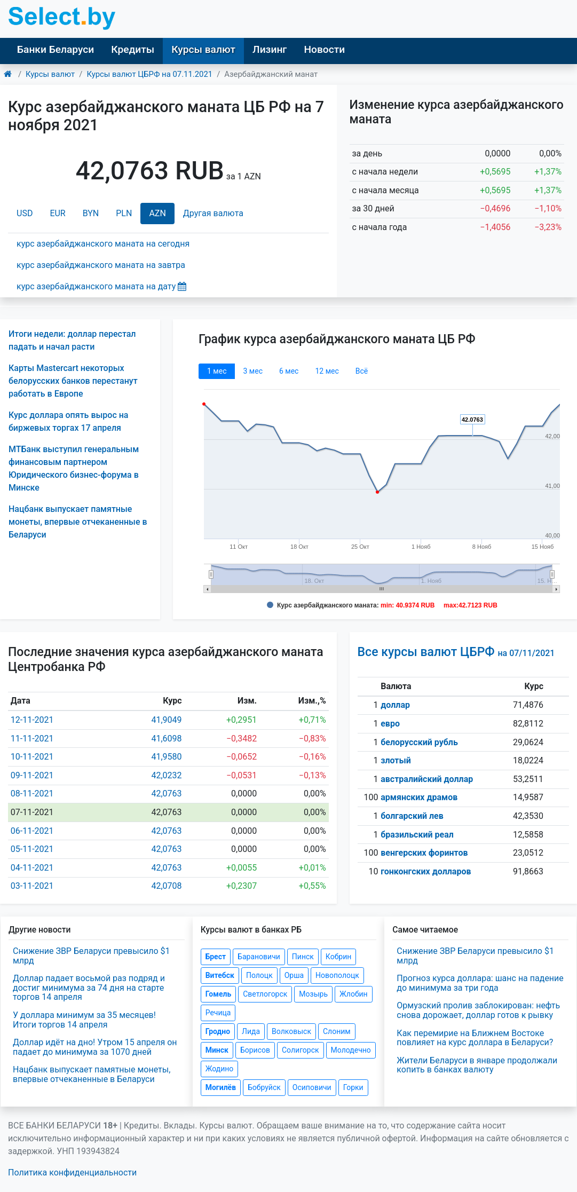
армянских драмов (419, 797)
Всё (361, 371)
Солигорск (300, 1050)
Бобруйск (264, 1087)
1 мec (216, 371)
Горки (353, 1087)
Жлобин (353, 994)
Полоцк (259, 975)
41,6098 (166, 738)
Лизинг (269, 49)
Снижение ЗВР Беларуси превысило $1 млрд (91, 956)
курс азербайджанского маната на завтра (101, 265)
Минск (216, 1050)
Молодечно (351, 1050)
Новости (324, 49)
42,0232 (166, 775)
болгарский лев (412, 816)
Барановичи (259, 956)
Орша (294, 975)
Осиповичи (312, 1087)
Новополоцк (337, 975)
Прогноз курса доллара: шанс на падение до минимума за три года (480, 983)
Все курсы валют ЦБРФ (456, 652)
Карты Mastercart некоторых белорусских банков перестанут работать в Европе (73, 381)
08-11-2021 (32, 793)
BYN (91, 213)
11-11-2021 (32, 738)
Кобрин (338, 956)
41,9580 (166, 757)
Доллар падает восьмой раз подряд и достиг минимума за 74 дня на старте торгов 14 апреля (89, 987)
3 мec (252, 371)
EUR (57, 213)
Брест (215, 956)
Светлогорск (265, 994)
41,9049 (166, 720)
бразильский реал (417, 835)
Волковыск (291, 1031)
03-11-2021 (32, 886)
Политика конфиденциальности (72, 1172)
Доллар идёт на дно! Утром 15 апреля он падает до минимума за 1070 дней (95, 1047)
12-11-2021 (32, 720)
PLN (124, 213)
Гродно (217, 1031)
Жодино (219, 1068)
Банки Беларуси (55, 49)
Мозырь (313, 994)
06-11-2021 (32, 831)
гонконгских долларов (426, 871)
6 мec (288, 371)
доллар (395, 705)
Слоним (337, 1031)
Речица (218, 1012)
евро (390, 724)
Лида (251, 1031)
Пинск (303, 956)
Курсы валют (203, 49)
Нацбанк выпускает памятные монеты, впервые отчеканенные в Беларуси (78, 522)
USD (25, 213)
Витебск (219, 975)
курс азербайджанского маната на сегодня (103, 244)
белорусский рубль (419, 742)
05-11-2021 (32, 849)
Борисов (255, 1050)
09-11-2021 (32, 775)
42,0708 (166, 886)
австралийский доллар (427, 779)
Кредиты (132, 49)
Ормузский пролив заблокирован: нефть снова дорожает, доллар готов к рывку (478, 1010)
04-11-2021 (32, 868)
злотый (396, 760)
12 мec (326, 371)
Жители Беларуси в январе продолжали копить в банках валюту (477, 1065)
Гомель (218, 994)
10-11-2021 (32, 757)
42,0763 (166, 793)
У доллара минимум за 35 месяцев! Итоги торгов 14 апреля (84, 1020)
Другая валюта (213, 213)
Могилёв (220, 1087)
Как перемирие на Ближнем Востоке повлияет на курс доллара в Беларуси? (475, 1038)
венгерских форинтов (424, 853)
